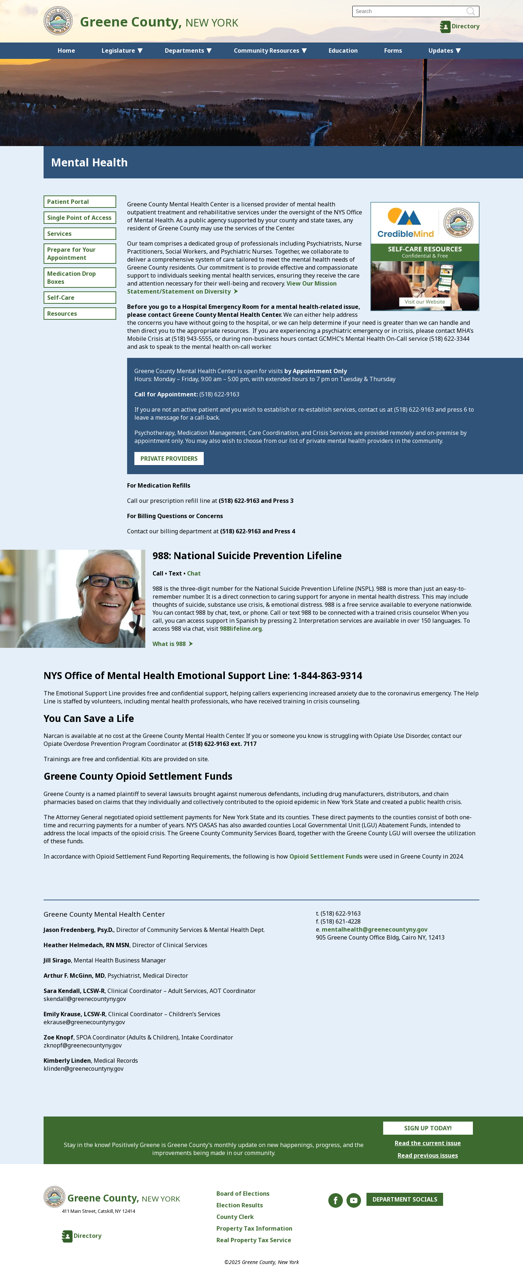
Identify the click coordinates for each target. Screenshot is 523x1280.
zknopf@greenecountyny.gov (83, 1045)
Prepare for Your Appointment (71, 254)
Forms (393, 50)
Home (66, 50)
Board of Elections (242, 1194)
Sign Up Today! (428, 1128)
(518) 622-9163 (219, 394)
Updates (441, 50)
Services (59, 234)
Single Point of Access (79, 218)
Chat (194, 573)
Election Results (239, 1205)
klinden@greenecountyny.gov (83, 1069)
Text (175, 573)
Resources (62, 314)
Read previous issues (428, 1155)
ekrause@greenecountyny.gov (84, 1022)
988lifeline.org (241, 629)
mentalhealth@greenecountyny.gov (374, 929)
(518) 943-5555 (192, 339)
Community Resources (266, 50)
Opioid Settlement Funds (325, 856)
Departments (184, 50)
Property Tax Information (254, 1228)
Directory (465, 26)
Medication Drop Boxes (71, 278)
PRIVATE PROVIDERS (169, 459)
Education (343, 50)
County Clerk (235, 1217)
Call (158, 573)
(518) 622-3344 (449, 339)
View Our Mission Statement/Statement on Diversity (232, 287)
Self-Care (60, 298)
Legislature (118, 50)
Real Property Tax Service (253, 1240)
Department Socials (404, 1199)
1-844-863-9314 (327, 675)
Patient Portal (68, 202)
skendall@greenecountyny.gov (85, 999)
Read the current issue (428, 1143)
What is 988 (169, 644)
